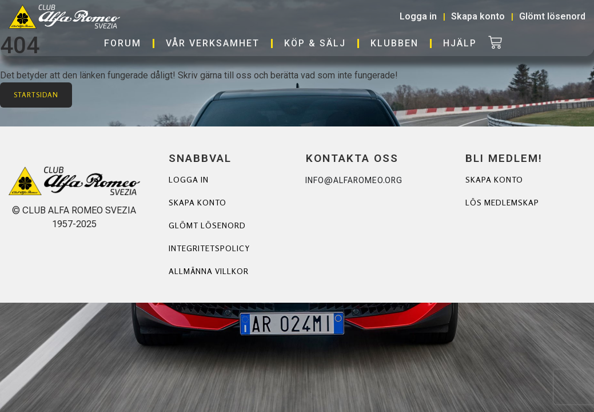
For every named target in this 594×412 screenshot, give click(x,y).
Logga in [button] (418, 16)
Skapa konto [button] (478, 16)
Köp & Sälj (315, 43)
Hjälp (460, 43)
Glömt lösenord (207, 225)
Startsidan (36, 94)
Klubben (394, 43)
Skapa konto (197, 202)
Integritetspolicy (209, 248)
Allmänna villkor (209, 271)
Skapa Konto (494, 179)
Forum (122, 43)
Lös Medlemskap (502, 202)
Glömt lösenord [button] (552, 16)
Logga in (189, 179)
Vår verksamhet (213, 43)
